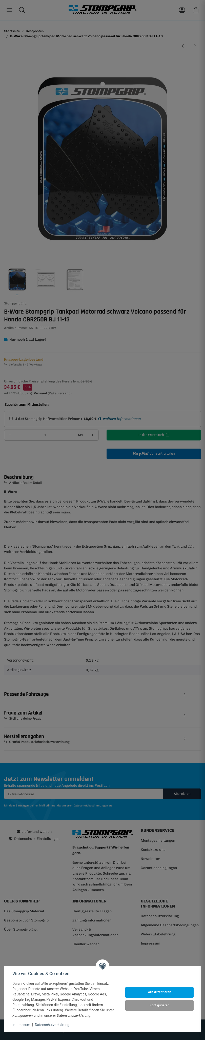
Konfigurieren (159, 1005)
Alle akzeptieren (159, 992)
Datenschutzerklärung (52, 1025)
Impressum (21, 1025)
